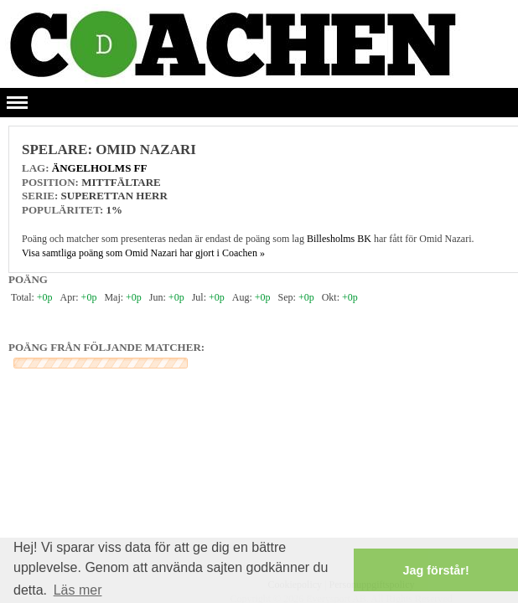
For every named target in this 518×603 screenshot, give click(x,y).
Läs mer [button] (78, 590)
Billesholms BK (339, 239)
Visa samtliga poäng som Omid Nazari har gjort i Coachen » (143, 253)
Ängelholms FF (100, 168)
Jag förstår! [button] (436, 570)
